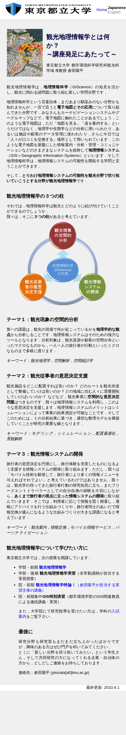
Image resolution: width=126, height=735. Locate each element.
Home (101, 9)
